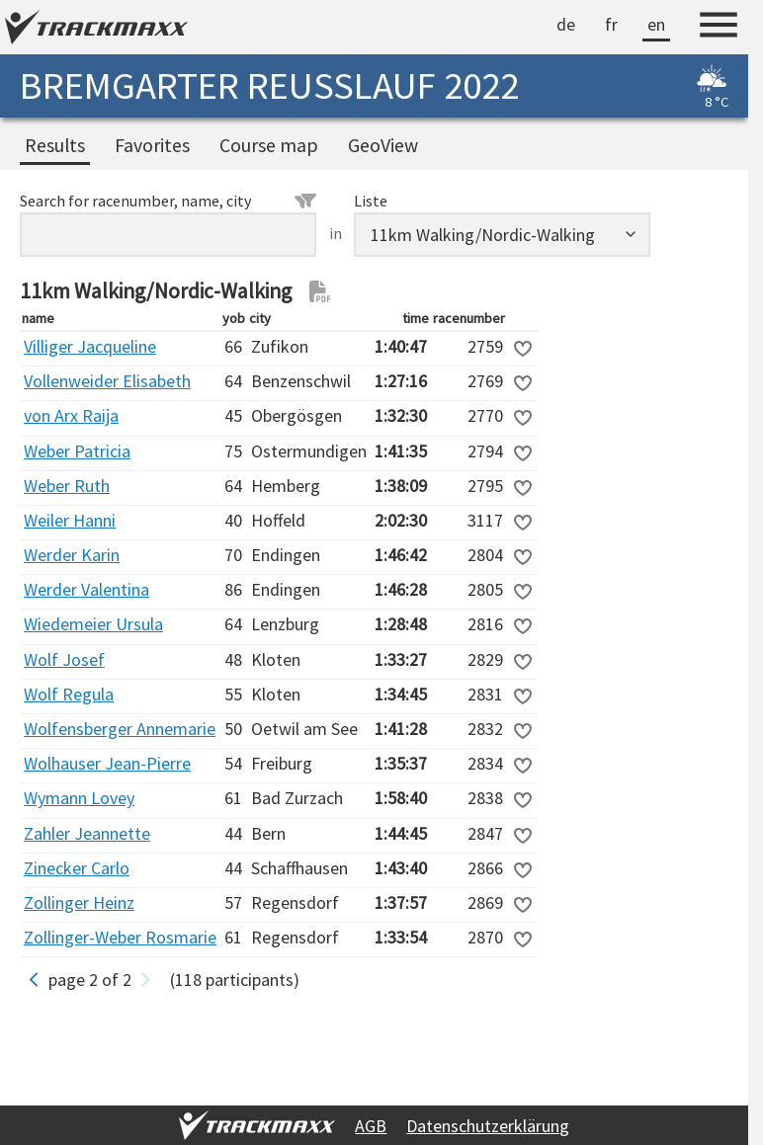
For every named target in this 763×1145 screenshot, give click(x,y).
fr (611, 24)
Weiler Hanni (70, 520)
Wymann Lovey (79, 797)
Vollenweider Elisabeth (107, 380)
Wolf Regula (69, 694)
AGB (370, 1125)
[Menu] (718, 27)
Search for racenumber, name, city (168, 200)
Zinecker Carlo (76, 868)
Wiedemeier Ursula (93, 624)
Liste (370, 200)
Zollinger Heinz (79, 902)
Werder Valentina (86, 589)
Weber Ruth (67, 485)
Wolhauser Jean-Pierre (107, 763)
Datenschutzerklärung (487, 1125)
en (656, 24)
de (565, 24)
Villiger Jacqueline (90, 346)
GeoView (383, 145)
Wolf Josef (64, 659)
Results (55, 145)
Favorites (152, 145)
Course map (268, 145)
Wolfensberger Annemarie (119, 728)
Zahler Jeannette (87, 833)
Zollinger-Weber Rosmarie (120, 937)
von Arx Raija (71, 415)
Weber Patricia (77, 451)
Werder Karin (72, 554)
